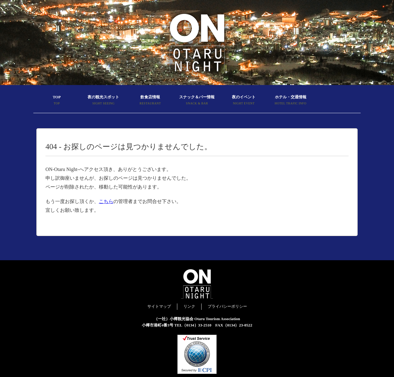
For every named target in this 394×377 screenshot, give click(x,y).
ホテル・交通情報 (290, 101)
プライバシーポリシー (227, 306)
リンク (189, 306)
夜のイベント (243, 101)
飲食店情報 (150, 101)
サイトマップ (159, 306)
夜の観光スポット (103, 101)
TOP (56, 101)
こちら (106, 201)
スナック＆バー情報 (197, 101)
